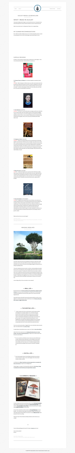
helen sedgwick (35, 219)
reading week (27, 437)
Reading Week (20, 436)
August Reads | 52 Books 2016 (28, 15)
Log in (48, 450)
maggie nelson (20, 220)
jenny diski (40, 219)
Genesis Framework (41, 450)
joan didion (16, 220)
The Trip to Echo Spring (37, 403)
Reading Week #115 (27, 227)
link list (17, 437)
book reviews (23, 219)
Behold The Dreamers (20, 407)
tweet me (33, 428)
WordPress (45, 450)
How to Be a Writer (38, 329)
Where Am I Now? (36, 412)
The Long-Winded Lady (33, 409)
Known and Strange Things (34, 404)
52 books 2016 (18, 219)
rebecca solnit (32, 437)
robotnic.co (37, 8)
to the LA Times (27, 326)
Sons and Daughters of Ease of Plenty (22, 405)
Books (19, 218)
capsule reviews (29, 219)
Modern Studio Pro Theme (34, 450)
